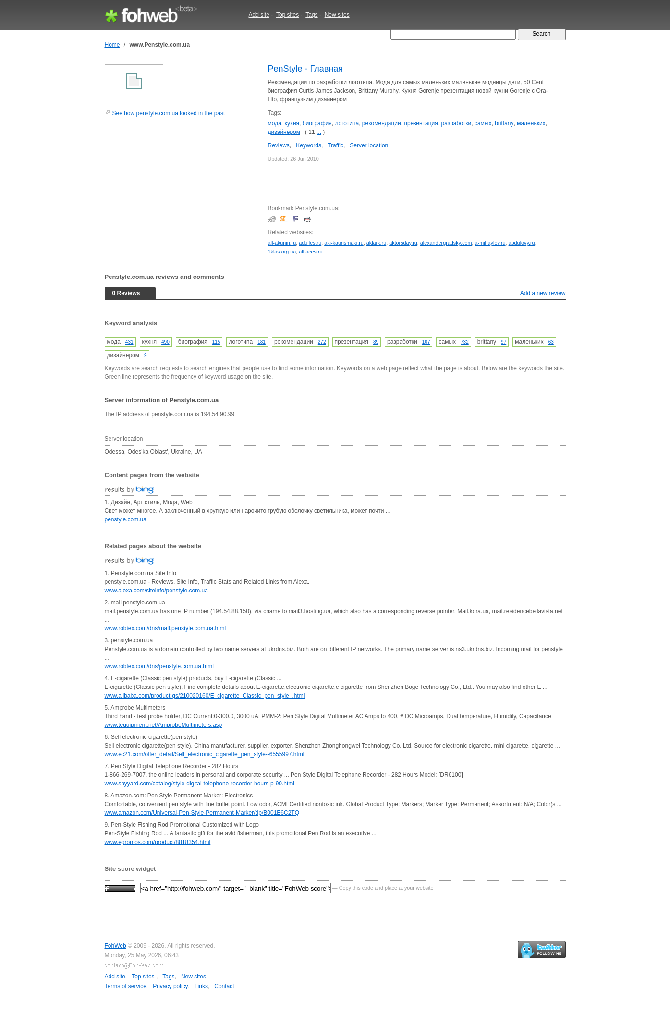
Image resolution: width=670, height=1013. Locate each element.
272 (322, 342)
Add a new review (543, 293)
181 (261, 342)
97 (503, 342)
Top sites (287, 15)
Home (112, 44)
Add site (259, 15)
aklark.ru (376, 243)
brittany (504, 123)
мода (274, 123)
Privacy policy (170, 986)
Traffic (335, 145)
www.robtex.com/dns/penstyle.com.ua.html (159, 666)
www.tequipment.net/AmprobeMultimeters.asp (163, 725)
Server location (369, 145)
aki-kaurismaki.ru (344, 243)
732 (465, 342)
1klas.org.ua (282, 251)
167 (426, 342)
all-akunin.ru (282, 243)
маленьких (531, 123)
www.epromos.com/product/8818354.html (158, 842)
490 (165, 342)
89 (375, 342)
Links (201, 986)
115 (216, 342)
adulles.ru (310, 243)
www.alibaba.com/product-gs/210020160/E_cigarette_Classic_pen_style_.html (205, 695)
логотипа (347, 123)
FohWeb (115, 945)
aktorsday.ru (403, 243)
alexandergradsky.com (446, 243)
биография (317, 123)
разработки (456, 123)
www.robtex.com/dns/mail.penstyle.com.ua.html (165, 628)
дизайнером (284, 132)
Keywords (308, 145)
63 (551, 342)
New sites (337, 15)
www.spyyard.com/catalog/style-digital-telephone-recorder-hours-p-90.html (200, 783)
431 (129, 342)
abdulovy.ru (522, 243)
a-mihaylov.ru (490, 243)
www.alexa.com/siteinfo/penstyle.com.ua (156, 590)
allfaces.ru (310, 251)
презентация (421, 123)
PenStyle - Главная (305, 68)
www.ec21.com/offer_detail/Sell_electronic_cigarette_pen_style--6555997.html (205, 754)
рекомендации (381, 123)
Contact (224, 986)
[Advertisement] (177, 189)
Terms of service (125, 986)
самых (483, 123)
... (319, 132)
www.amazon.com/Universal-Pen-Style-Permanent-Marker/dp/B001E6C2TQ (202, 812)
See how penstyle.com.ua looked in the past (168, 113)
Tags (311, 15)
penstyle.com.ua (125, 519)
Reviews (279, 145)
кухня (292, 123)
